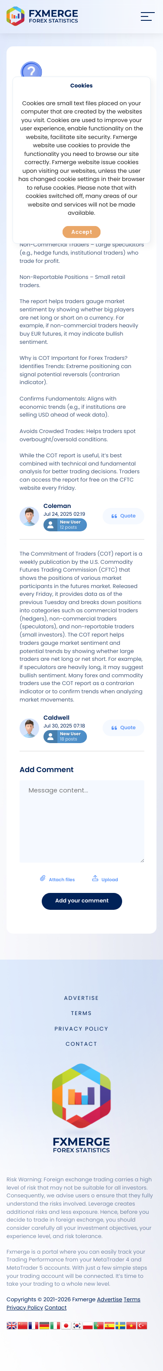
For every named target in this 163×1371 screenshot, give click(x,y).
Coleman (57, 506)
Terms (81, 1013)
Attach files (79, 879)
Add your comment (82, 901)
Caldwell (56, 718)
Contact (81, 1044)
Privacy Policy (81, 1029)
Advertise (81, 998)
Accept (81, 232)
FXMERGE (44, 16)
